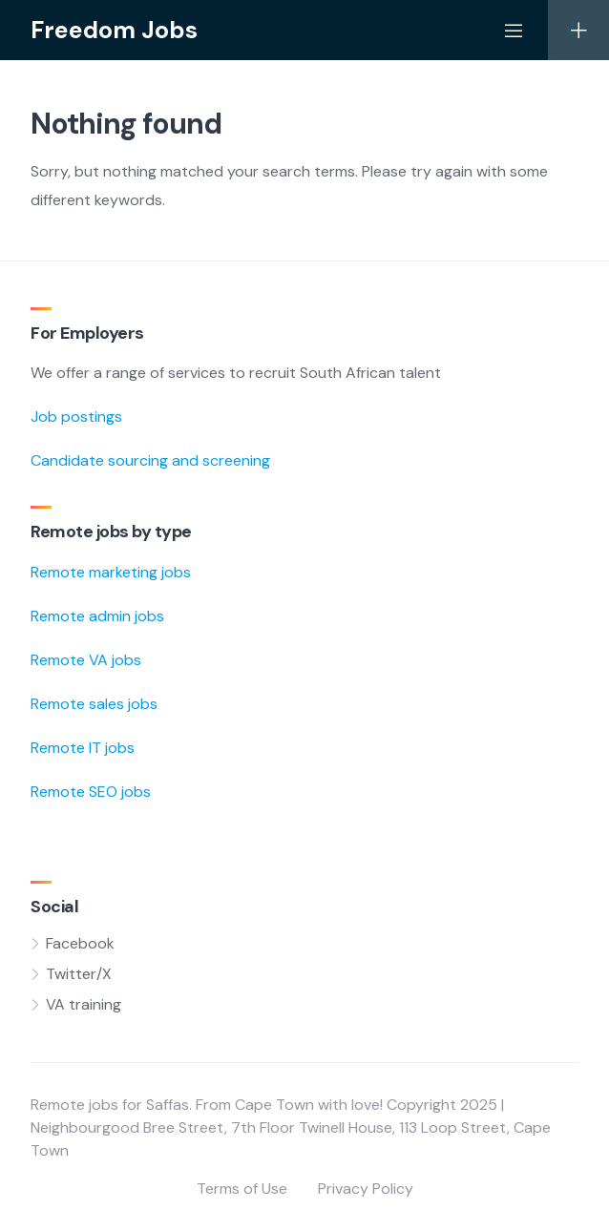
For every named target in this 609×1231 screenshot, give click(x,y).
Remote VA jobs (86, 660)
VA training (83, 1004)
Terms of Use (242, 1189)
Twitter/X (79, 974)
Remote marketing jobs (111, 572)
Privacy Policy (365, 1189)
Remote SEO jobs (91, 792)
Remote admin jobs (97, 616)
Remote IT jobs (83, 748)
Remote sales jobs (94, 704)
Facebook (80, 943)
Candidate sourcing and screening (150, 460)
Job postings (76, 417)
